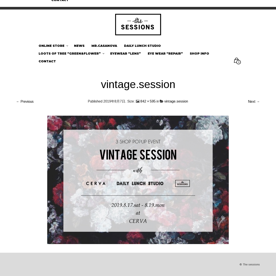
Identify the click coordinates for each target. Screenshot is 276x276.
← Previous (25, 101)
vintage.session (176, 101)
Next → (254, 101)
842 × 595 (148, 101)
